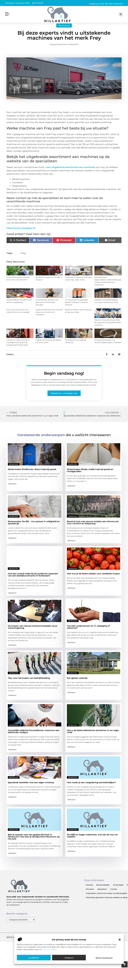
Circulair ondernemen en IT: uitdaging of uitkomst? (88, 631)
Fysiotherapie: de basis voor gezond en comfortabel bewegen (47, 307)
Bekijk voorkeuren (104, 958)
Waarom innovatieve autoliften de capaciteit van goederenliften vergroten (107, 327)
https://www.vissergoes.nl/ (21, 233)
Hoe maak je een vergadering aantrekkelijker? (91, 787)
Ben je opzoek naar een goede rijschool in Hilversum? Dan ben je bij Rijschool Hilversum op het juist (34, 841)
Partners (89, 890)
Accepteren (33, 958)
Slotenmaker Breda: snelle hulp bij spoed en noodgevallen (90, 475)
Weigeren (69, 958)
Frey (23, 258)
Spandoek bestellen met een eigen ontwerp (31, 787)
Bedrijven (64, 30)
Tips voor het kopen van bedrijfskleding (29, 683)
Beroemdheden (103, 890)
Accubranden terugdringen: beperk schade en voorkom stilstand (76, 307)
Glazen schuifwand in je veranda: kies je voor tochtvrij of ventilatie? (49, 317)
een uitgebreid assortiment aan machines (71, 172)
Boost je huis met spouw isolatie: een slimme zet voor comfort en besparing (93, 527)
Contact (113, 894)
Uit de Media (118, 890)
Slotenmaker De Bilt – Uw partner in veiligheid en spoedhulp (34, 527)
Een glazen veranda (77, 683)
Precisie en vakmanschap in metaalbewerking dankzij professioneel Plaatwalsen (18, 347)
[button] (119, 939)
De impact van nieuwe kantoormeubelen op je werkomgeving (32, 631)
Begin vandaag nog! (64, 378)
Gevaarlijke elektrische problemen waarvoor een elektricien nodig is (33, 736)
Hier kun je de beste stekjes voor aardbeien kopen (93, 578)
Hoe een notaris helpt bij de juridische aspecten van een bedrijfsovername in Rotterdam (33, 579)
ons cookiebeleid (49, 949)
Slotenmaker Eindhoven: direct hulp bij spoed (32, 474)
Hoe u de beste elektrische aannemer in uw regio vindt (93, 736)
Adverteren (102, 894)
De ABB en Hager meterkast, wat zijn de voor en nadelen (92, 840)
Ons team (90, 894)
